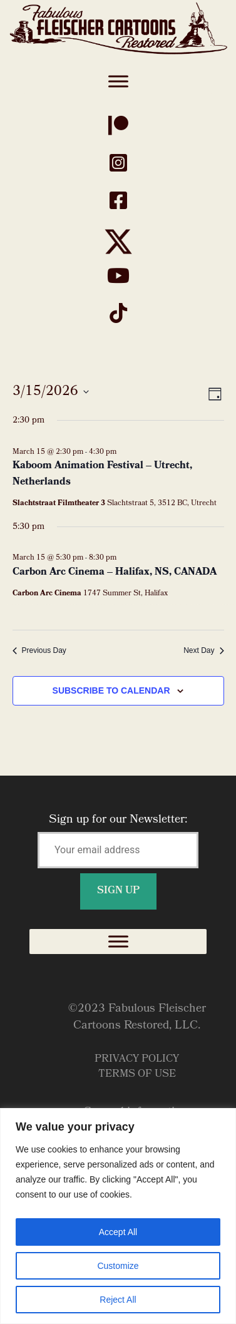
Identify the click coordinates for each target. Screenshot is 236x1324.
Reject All (118, 1300)
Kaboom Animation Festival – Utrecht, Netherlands (102, 474)
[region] (118, 1216)
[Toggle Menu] (118, 81)
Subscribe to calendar (111, 690)
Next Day (203, 650)
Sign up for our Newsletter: (118, 856)
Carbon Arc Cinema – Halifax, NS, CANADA (115, 572)
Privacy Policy (137, 1059)
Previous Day (39, 650)
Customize (117, 1266)
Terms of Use (137, 1074)
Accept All (118, 1232)
